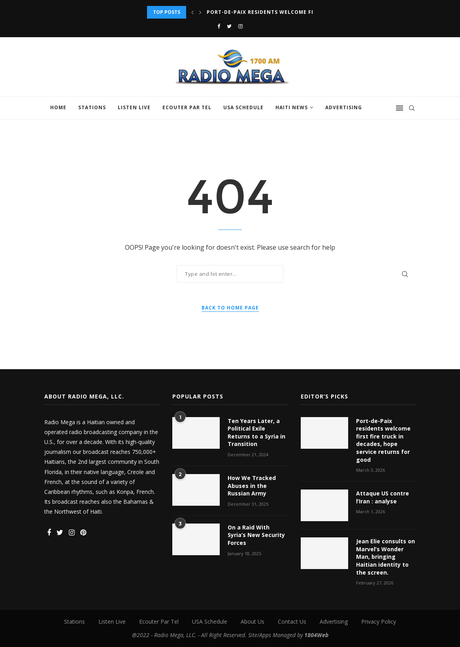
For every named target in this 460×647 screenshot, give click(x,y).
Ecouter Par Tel (186, 107)
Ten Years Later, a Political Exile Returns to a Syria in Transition (256, 432)
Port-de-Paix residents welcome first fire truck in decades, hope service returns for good (383, 440)
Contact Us (292, 621)
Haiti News (291, 107)
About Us (252, 621)
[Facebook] (218, 26)
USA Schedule (243, 107)
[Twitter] (229, 26)
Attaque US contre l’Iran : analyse (382, 497)
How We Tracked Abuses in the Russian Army (252, 485)
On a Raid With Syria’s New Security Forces (256, 535)
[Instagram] (240, 26)
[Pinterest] (83, 533)
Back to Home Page (230, 307)
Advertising (343, 107)
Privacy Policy (378, 621)
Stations (92, 107)
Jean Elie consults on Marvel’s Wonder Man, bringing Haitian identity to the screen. (385, 556)
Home (58, 107)
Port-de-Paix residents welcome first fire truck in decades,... (302, 12)
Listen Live (134, 107)
